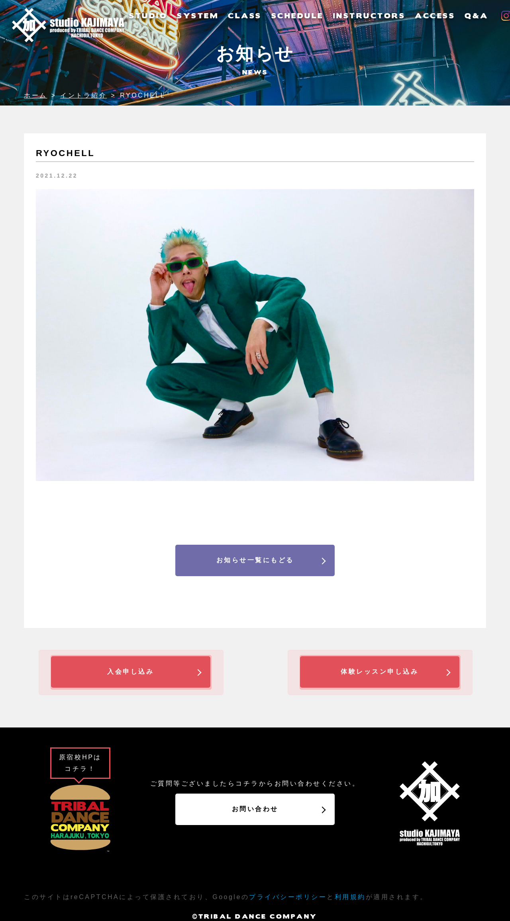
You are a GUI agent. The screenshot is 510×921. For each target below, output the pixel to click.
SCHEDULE (297, 15)
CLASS (245, 15)
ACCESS (435, 15)
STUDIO (148, 15)
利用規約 (350, 897)
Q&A (476, 15)
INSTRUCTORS (369, 15)
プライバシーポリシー (288, 897)
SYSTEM (197, 15)
